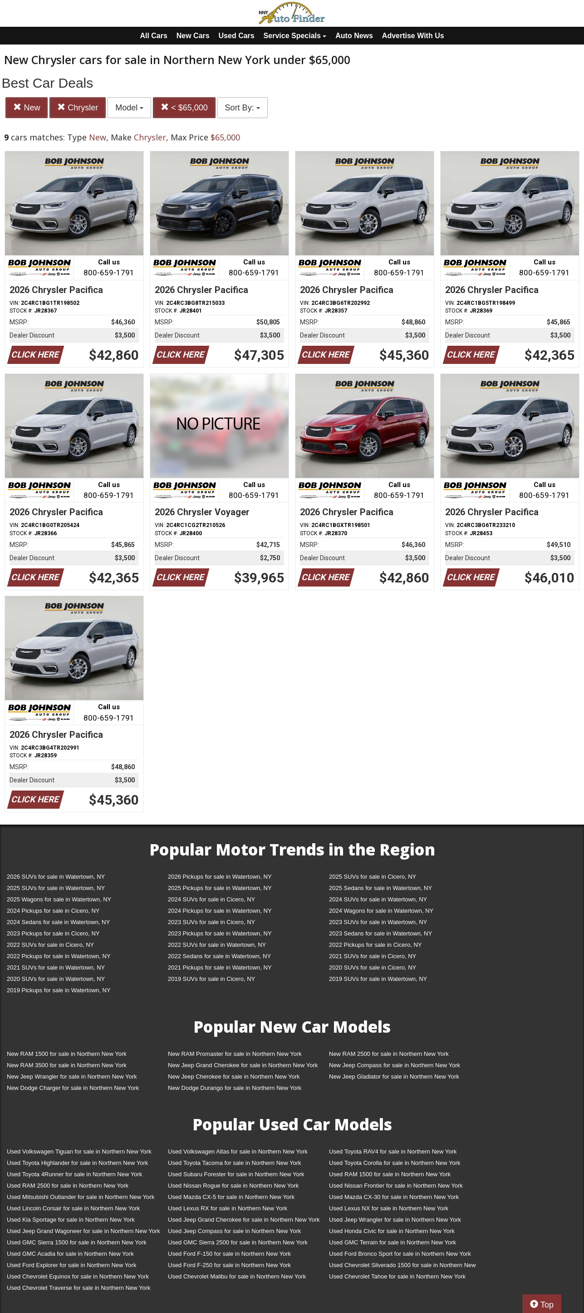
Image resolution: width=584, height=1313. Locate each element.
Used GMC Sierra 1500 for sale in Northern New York (77, 1242)
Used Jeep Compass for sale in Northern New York (234, 1231)
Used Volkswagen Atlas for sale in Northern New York (238, 1151)
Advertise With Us (413, 36)
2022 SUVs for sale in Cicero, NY (50, 944)
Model (129, 107)
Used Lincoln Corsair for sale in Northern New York (73, 1208)
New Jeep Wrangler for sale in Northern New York (72, 1076)
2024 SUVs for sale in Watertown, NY (378, 899)
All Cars (153, 36)
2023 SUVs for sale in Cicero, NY (211, 922)
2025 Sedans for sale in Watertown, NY (380, 888)
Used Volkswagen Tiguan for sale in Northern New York (79, 1151)
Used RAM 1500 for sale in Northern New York (390, 1174)
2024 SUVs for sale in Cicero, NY (211, 899)
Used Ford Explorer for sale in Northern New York (71, 1265)
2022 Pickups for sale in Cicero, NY (375, 944)
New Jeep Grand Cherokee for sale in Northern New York (243, 1065)
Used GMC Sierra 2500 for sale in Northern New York (238, 1242)
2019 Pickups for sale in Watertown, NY (59, 990)
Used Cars (237, 36)
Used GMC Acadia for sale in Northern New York (70, 1253)
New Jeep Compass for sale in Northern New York (394, 1065)
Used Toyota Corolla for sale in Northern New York (395, 1162)
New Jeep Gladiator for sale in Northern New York (394, 1076)
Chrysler (77, 107)
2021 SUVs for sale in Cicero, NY (372, 956)
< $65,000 (184, 107)
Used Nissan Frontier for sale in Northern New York (396, 1185)
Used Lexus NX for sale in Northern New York (388, 1208)
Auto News (354, 36)
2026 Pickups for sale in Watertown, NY (220, 876)
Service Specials (295, 36)
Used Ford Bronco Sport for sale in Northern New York (400, 1253)
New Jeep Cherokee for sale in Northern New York (233, 1076)
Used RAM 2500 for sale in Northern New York (67, 1185)
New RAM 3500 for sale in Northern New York (67, 1065)
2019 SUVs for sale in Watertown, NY (378, 978)
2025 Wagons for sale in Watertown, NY (59, 899)
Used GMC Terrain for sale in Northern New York (392, 1242)
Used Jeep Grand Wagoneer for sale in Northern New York (83, 1231)
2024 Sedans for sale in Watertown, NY (58, 922)
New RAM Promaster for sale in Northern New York (235, 1053)
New (26, 107)
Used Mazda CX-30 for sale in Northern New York (394, 1197)
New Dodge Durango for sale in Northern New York (234, 1087)
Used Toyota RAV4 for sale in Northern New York (392, 1151)
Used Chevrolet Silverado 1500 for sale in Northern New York (402, 1267)
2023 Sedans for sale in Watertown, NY (380, 933)
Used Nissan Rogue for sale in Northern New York (233, 1185)
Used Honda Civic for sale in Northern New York (392, 1231)
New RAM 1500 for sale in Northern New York (67, 1053)
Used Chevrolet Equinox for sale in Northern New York (78, 1276)
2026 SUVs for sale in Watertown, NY (56, 876)
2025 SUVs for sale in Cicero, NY (372, 876)
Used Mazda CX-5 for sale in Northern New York (231, 1197)
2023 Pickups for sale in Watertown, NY (220, 933)
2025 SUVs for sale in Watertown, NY (56, 888)
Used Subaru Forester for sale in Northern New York (236, 1174)
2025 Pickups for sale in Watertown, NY (220, 888)
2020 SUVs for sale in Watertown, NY (56, 978)
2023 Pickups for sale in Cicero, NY (53, 933)
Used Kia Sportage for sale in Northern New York (71, 1219)
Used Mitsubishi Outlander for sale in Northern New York (80, 1197)
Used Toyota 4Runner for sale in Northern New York (74, 1174)
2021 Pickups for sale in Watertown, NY (220, 967)
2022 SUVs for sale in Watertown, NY (217, 944)
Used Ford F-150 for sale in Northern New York (229, 1253)
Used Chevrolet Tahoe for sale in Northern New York (397, 1276)
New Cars (193, 36)
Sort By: (242, 107)
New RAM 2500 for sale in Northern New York (389, 1053)
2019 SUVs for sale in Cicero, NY (211, 978)
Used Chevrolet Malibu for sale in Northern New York (237, 1276)
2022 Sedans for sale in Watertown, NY (219, 956)
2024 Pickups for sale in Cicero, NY (53, 910)
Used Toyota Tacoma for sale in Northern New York (234, 1162)
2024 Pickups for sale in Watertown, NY (220, 910)
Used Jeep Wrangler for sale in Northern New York (395, 1219)
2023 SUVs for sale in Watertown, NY (378, 922)
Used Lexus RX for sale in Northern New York (227, 1208)
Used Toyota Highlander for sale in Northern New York (77, 1162)
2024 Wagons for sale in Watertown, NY (381, 910)
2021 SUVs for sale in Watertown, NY (56, 967)
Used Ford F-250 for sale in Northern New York (229, 1265)
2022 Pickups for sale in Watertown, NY (59, 956)
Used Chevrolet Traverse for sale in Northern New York (78, 1287)
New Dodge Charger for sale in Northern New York (73, 1087)
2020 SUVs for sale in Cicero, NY (372, 967)
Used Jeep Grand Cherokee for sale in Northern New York (244, 1219)
